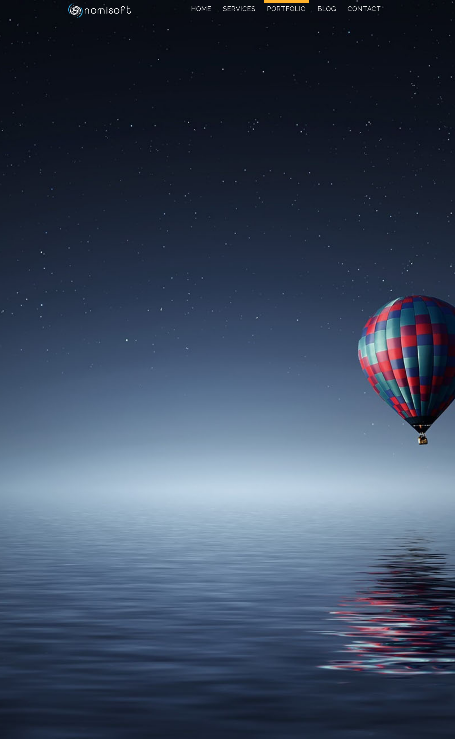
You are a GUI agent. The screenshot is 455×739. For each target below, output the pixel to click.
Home (201, 9)
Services (239, 9)
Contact (364, 9)
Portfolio (286, 9)
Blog (327, 9)
